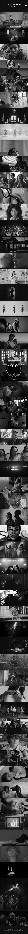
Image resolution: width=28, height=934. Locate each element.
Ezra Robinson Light (14, 6)
